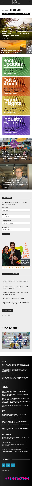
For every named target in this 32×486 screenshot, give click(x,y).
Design (3, 48)
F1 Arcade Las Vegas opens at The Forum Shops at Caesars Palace (11, 374)
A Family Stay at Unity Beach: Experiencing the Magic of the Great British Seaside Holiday (15, 449)
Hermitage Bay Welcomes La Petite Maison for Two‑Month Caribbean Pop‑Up (14, 415)
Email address (5, 227)
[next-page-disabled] (27, 334)
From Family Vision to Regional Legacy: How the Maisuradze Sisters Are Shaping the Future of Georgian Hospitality (14, 370)
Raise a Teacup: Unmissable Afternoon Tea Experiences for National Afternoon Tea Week (16, 402)
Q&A (16, 13)
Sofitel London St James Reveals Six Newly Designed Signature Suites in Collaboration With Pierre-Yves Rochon (15, 366)
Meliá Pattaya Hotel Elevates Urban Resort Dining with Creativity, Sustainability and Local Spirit (15, 378)
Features (4, 26)
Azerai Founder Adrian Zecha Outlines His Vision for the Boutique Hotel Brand (15, 399)
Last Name (5, 214)
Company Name (6, 220)
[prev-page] (24, 334)
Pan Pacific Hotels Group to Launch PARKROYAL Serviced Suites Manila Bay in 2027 (14, 422)
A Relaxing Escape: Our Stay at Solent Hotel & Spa (15, 451)
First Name (5, 208)
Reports (25, 13)
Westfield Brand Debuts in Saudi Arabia (13, 298)
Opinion (6, 13)
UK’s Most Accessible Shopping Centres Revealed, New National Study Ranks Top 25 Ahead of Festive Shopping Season (16, 340)
